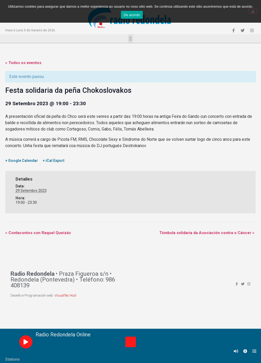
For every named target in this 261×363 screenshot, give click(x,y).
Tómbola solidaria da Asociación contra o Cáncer (206, 232)
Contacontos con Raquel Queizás (38, 232)
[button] (130, 38)
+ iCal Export (54, 160)
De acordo (132, 15)
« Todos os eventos (23, 62)
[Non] (252, 11)
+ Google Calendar (21, 160)
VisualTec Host (65, 295)
